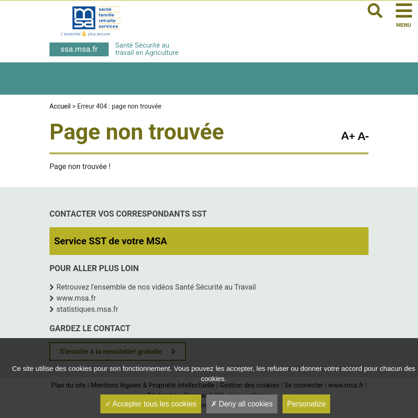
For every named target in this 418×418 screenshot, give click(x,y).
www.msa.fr (76, 298)
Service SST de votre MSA (110, 241)
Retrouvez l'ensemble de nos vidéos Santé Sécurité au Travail (156, 287)
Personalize (306, 404)
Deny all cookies (242, 404)
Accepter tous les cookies (151, 404)
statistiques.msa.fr (87, 309)
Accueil (60, 106)
